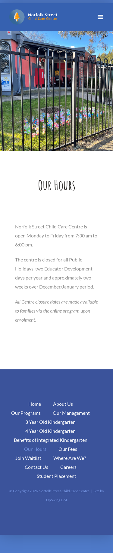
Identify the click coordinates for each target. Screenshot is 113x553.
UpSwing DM (56, 500)
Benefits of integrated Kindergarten (50, 440)
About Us (63, 404)
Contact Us (36, 467)
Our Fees (67, 449)
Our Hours (35, 449)
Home (34, 404)
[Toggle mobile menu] (101, 17)
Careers (68, 467)
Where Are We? (69, 458)
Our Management (71, 413)
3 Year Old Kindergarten (50, 422)
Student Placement (56, 476)
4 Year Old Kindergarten (50, 431)
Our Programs (26, 413)
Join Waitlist (28, 458)
